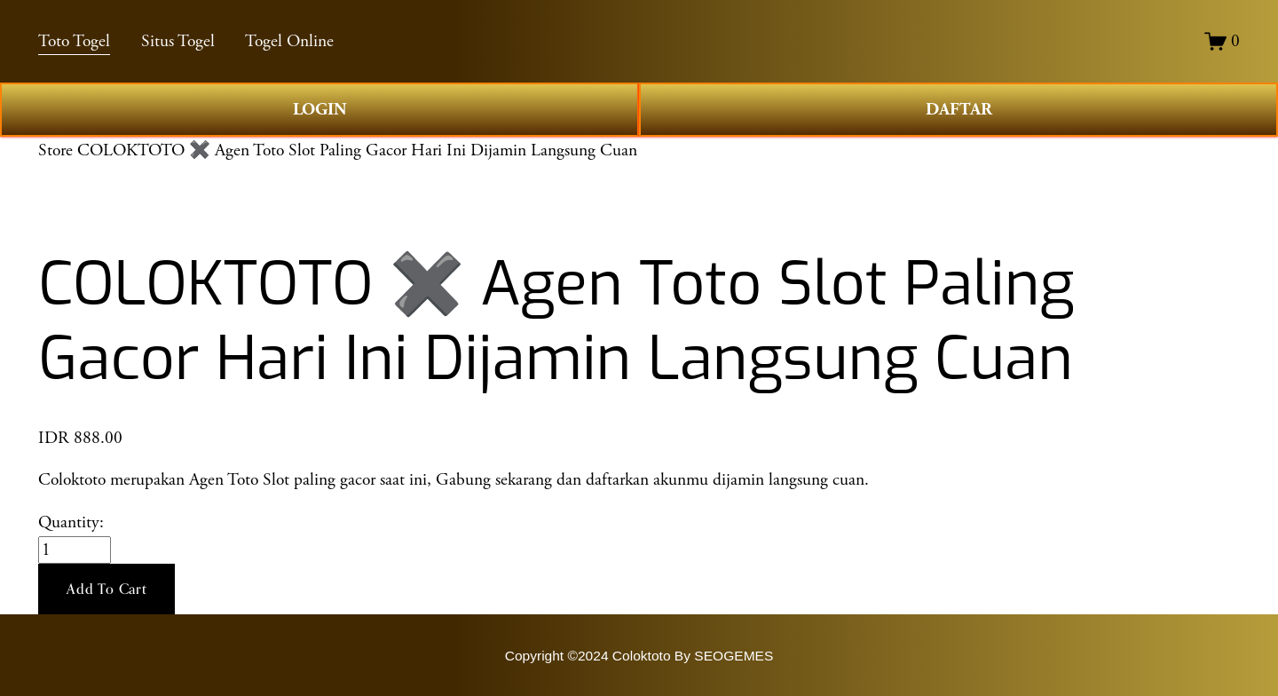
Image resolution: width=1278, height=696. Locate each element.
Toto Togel (74, 41)
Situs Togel (178, 41)
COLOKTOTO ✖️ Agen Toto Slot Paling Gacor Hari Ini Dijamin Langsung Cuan (357, 150)
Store (55, 150)
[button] (106, 589)
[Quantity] (74, 550)
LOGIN (320, 109)
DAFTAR (959, 109)
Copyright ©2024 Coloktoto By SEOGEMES (639, 655)
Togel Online (289, 41)
